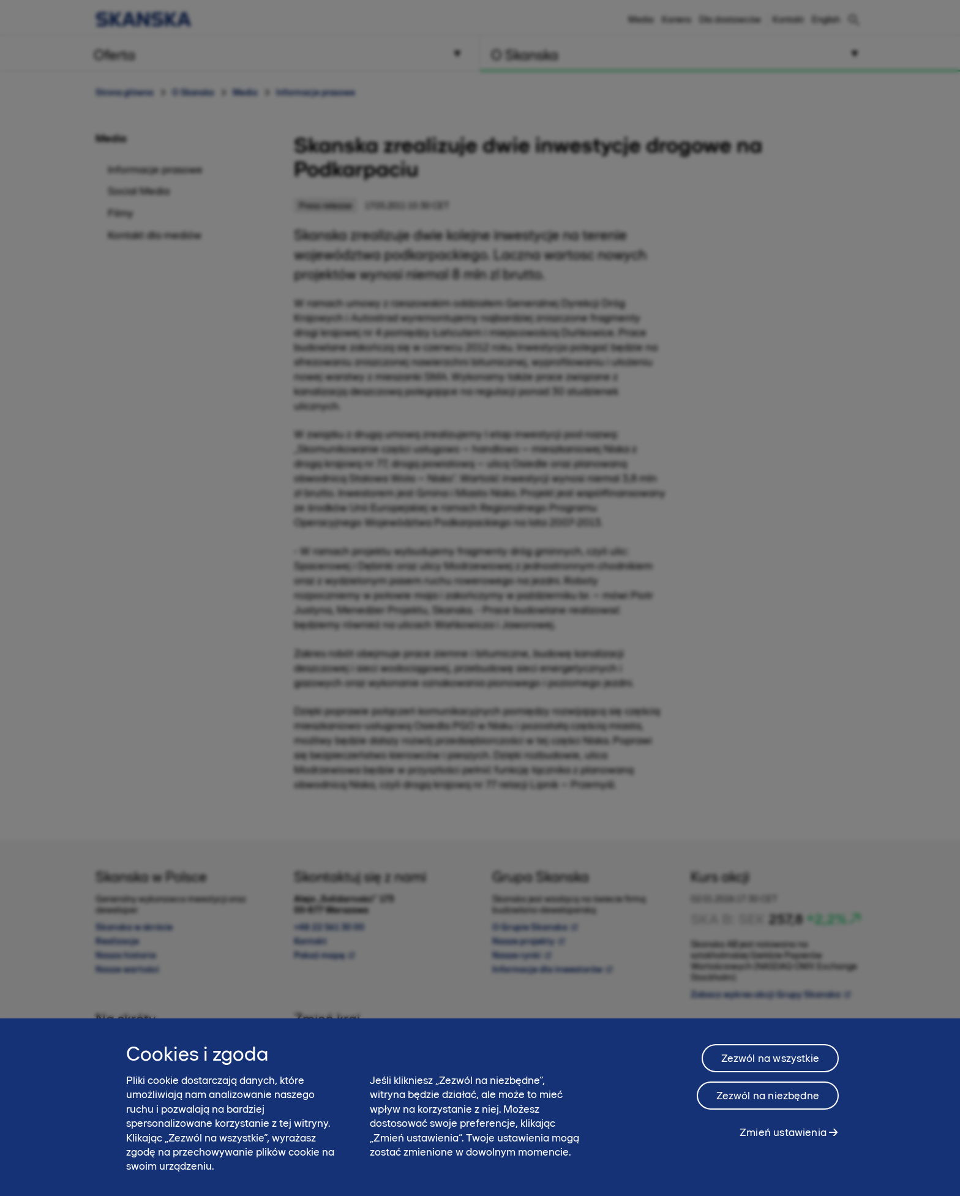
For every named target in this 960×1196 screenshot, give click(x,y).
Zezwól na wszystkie (770, 1063)
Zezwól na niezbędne (767, 1101)
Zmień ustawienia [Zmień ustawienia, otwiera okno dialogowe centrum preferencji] (783, 1138)
